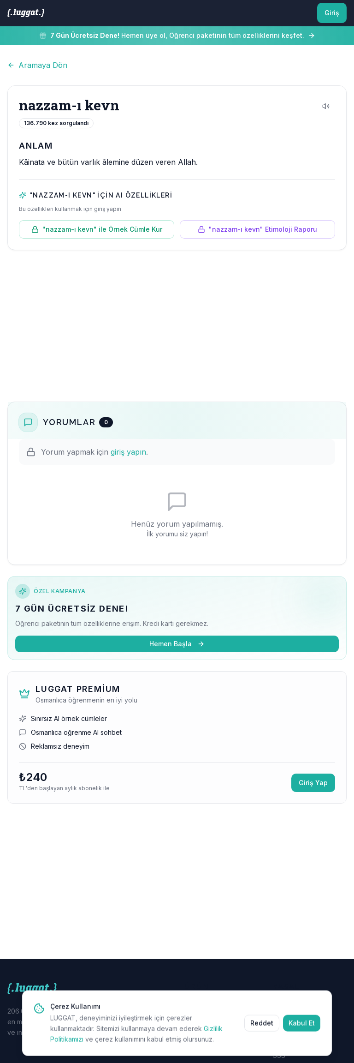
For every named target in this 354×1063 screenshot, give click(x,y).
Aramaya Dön (37, 65)
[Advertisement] (177, 325)
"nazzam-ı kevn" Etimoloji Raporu (257, 229)
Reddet (261, 1029)
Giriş (331, 13)
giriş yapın (128, 451)
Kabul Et (302, 1029)
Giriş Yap (313, 783)
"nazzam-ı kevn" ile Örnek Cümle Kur (96, 229)
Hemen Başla (177, 644)
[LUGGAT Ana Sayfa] (25, 12)
